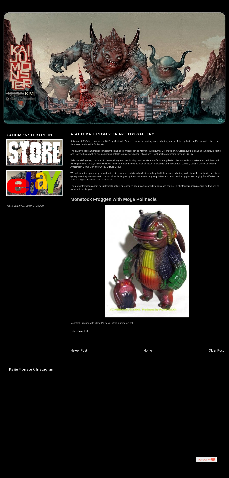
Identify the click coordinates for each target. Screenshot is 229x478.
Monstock (83, 331)
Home (148, 350)
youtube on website (206, 459)
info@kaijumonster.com (192, 186)
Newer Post (78, 350)
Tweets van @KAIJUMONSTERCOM (25, 206)
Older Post (216, 350)
